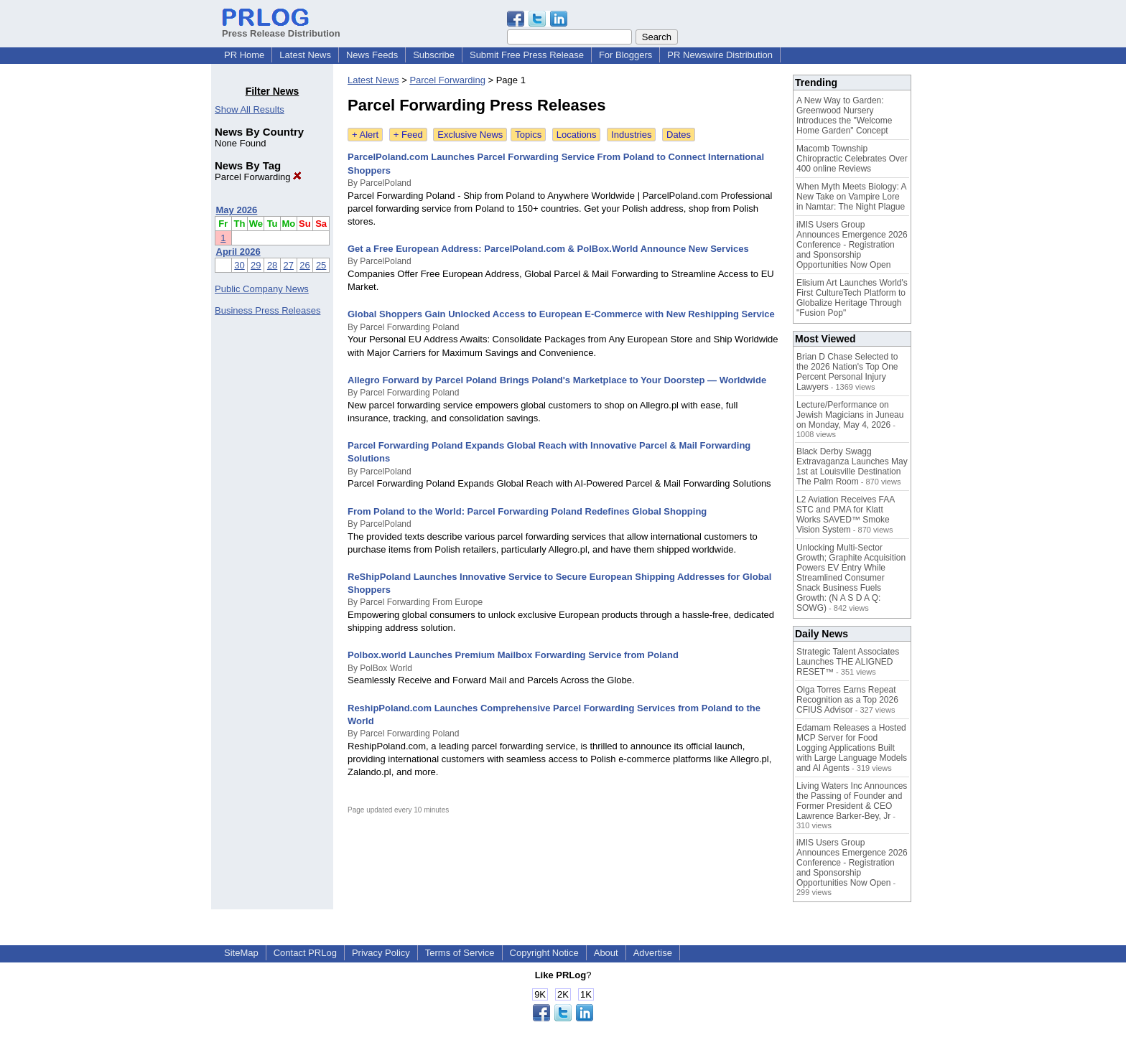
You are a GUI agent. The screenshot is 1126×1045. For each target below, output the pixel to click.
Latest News (305, 55)
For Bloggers (625, 55)
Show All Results (249, 109)
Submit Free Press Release (527, 55)
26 (304, 265)
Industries (631, 134)
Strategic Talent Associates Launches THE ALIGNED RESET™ (847, 662)
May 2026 (237, 210)
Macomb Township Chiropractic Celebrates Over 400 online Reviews (852, 159)
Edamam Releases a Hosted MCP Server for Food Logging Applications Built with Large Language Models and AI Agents (851, 748)
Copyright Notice (544, 952)
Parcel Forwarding (258, 177)
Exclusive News (470, 134)
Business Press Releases (267, 310)
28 (272, 265)
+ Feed (408, 134)
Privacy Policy (381, 952)
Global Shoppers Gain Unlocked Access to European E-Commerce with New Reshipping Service (561, 314)
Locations (577, 134)
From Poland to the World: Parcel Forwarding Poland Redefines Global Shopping (527, 511)
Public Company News (262, 288)
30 (239, 265)
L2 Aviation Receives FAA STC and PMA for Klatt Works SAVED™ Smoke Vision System (845, 515)
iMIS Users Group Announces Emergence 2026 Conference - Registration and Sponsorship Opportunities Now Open (852, 245)
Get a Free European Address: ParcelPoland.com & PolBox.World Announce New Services (548, 248)
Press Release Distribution (281, 28)
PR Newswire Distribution (720, 55)
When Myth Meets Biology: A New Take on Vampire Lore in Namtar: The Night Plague (851, 197)
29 (256, 265)
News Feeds (372, 55)
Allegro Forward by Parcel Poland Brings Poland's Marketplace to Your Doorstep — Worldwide (557, 380)
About (606, 952)
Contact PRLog (305, 952)
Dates (678, 134)
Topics (528, 134)
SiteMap (241, 952)
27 (289, 265)
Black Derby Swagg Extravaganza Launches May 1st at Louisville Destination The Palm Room (852, 466)
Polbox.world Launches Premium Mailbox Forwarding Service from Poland (513, 655)
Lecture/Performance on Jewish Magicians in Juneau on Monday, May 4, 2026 (849, 415)
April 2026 (238, 251)
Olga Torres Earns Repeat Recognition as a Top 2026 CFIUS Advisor (847, 700)
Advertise (652, 952)
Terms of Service (460, 952)
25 (321, 265)
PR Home (244, 55)
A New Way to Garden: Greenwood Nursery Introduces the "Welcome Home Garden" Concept (844, 115)
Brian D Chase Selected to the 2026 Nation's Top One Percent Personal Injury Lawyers (847, 372)
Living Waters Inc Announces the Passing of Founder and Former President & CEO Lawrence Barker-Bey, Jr (851, 801)
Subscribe (434, 55)
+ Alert (365, 134)
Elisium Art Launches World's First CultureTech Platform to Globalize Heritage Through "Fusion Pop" (852, 298)
